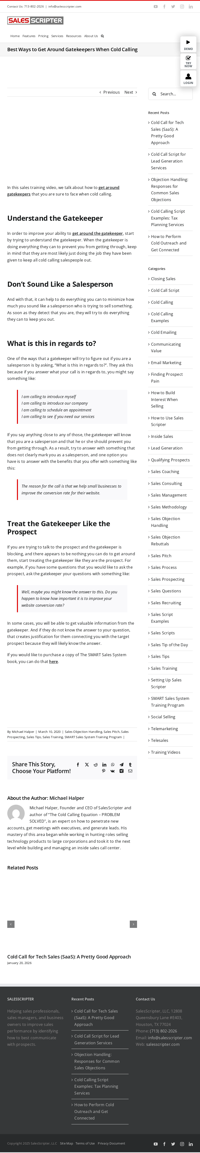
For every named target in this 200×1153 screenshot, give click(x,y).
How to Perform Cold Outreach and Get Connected (168, 243)
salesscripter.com (163, 1044)
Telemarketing (164, 728)
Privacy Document (111, 1143)
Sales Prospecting (168, 579)
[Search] (154, 94)
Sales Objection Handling (83, 731)
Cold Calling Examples (162, 317)
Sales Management (169, 495)
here (53, 661)
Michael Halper (23, 731)
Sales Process (164, 567)
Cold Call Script (165, 290)
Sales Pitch (112, 731)
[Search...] (170, 94)
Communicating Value (166, 348)
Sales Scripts (163, 633)
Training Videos (165, 752)
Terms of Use (86, 1143)
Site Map (66, 1143)
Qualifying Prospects (170, 460)
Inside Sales (162, 436)
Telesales (159, 740)
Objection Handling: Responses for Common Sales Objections (97, 1061)
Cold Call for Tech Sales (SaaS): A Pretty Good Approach (69, 956)
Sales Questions (166, 591)
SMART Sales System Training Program (93, 737)
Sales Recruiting (166, 602)
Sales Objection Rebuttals (165, 540)
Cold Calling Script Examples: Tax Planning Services (168, 218)
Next (128, 92)
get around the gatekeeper (97, 233)
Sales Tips (34, 737)
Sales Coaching (165, 471)
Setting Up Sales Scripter (166, 683)
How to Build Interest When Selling (164, 399)
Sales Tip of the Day (169, 644)
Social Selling (163, 717)
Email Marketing (166, 362)
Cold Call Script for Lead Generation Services (168, 161)
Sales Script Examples (162, 618)
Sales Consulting (166, 483)
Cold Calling (162, 302)
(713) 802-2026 (163, 1031)
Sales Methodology (169, 507)
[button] (102, 35)
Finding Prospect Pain (167, 378)
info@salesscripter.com (64, 6)
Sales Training (53, 737)
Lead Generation (167, 448)
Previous (111, 92)
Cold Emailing (164, 332)
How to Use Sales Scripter (167, 421)
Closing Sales (163, 278)
